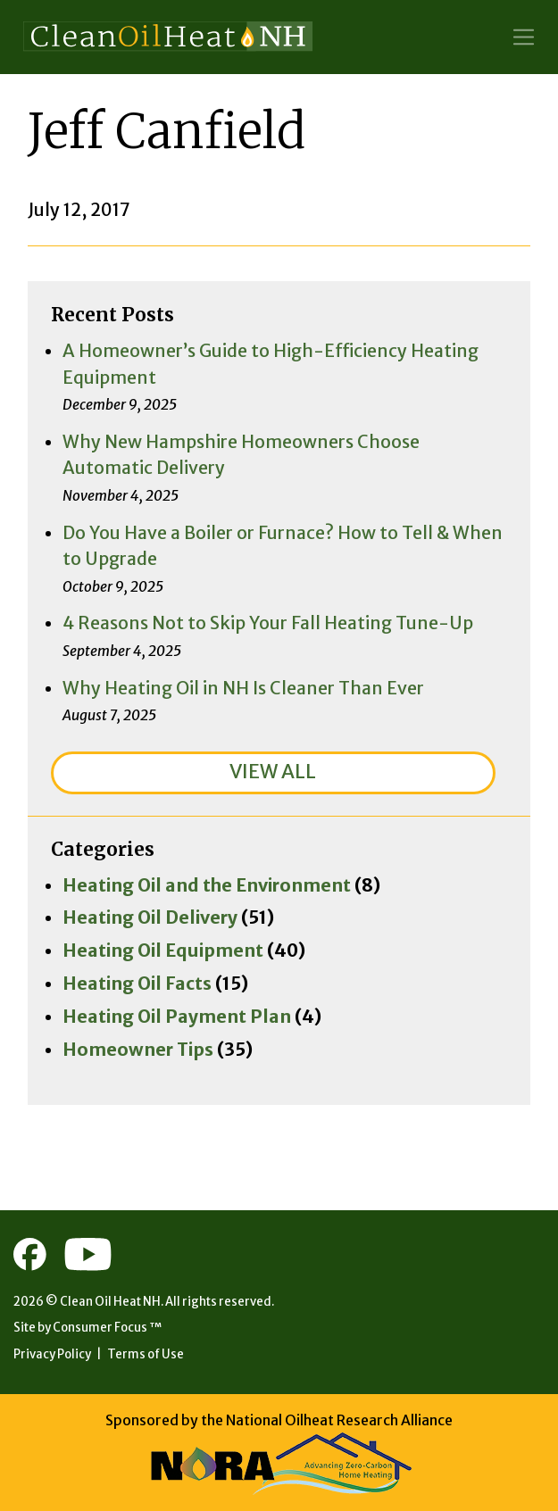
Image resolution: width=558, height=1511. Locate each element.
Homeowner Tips (137, 1049)
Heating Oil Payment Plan (176, 1016)
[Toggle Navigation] (523, 37)
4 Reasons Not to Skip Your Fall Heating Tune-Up (267, 623)
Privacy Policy (52, 1354)
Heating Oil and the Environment (206, 885)
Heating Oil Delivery (149, 917)
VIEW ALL (272, 772)
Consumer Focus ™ (107, 1327)
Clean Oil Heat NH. (111, 1301)
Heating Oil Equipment (162, 950)
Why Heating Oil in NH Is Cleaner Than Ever (243, 688)
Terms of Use (145, 1354)
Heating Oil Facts (137, 983)
